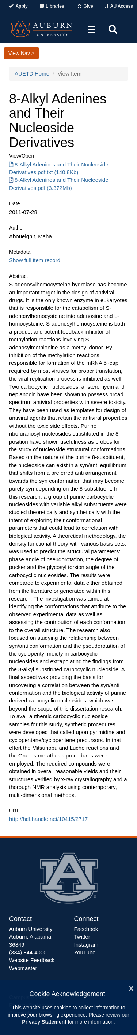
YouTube (85, 952)
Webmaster (23, 968)
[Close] (131, 987)
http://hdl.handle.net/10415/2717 (48, 819)
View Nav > (21, 53)
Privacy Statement (44, 1022)
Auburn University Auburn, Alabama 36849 (30, 937)
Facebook (86, 929)
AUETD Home (32, 73)
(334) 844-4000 (28, 952)
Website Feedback (31, 960)
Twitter (82, 936)
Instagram (86, 945)
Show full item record (34, 260)
